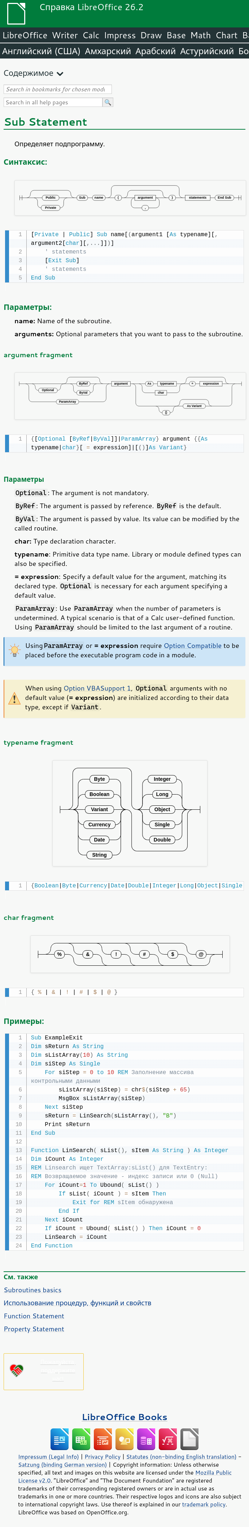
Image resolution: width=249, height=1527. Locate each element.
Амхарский (108, 51)
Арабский (155, 51)
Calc (91, 35)
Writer (65, 35)
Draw (151, 35)
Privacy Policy (102, 1453)
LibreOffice (24, 35)
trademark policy (204, 1501)
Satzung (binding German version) (62, 1461)
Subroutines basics (33, 1286)
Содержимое (28, 72)
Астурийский (207, 51)
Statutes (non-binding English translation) (181, 1453)
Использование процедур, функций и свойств (77, 1299)
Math (200, 35)
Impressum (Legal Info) (48, 1453)
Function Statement (34, 1312)
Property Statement (34, 1325)
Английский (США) (41, 51)
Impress (120, 35)
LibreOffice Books (124, 1413)
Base (176, 35)
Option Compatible (192, 644)
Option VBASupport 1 (97, 686)
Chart (226, 35)
